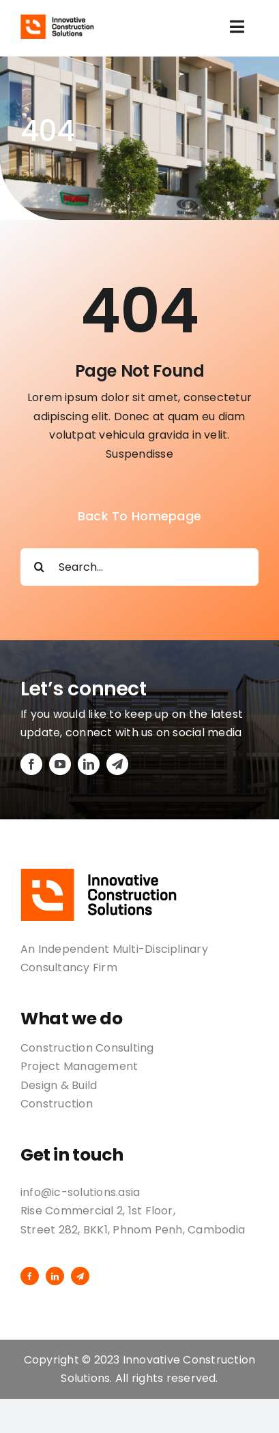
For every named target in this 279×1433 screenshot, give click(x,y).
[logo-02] (57, 19)
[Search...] (139, 567)
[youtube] (60, 764)
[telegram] (117, 764)
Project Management (79, 1066)
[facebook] (31, 764)
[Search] (39, 567)
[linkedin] (89, 764)
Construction (56, 1104)
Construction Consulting (87, 1048)
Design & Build (58, 1085)
